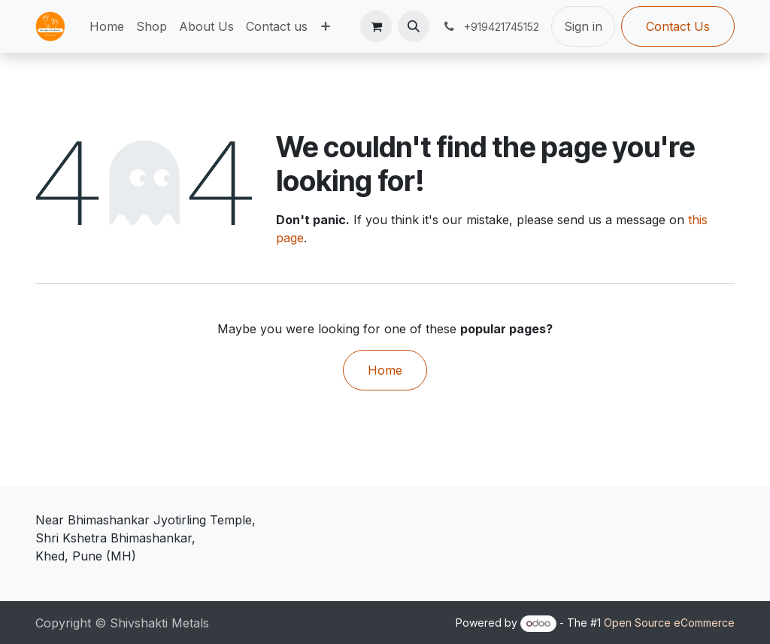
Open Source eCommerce (669, 622)
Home (385, 370)
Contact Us (678, 26)
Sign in (583, 26)
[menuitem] (106, 26)
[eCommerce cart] (376, 26)
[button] (413, 26)
